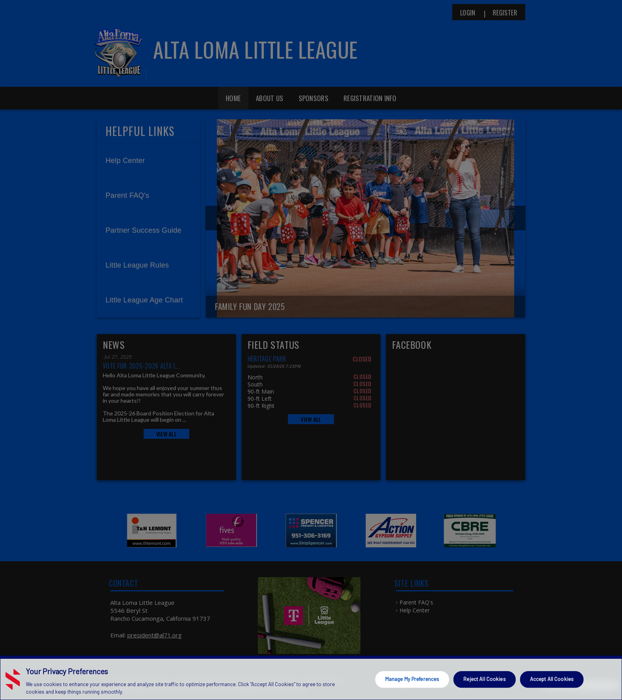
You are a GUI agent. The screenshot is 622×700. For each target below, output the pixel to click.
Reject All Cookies (484, 679)
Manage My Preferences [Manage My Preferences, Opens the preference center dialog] (412, 679)
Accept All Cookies (552, 679)
